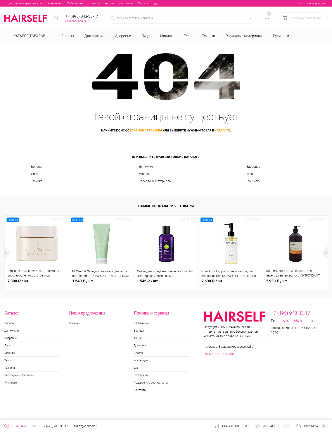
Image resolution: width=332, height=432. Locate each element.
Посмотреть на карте (219, 354)
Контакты (140, 390)
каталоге (222, 130)
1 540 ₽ (82, 281)
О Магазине (12, 3)
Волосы (36, 166)
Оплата (81, 3)
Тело (249, 174)
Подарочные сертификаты (151, 382)
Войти (297, 3)
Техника (36, 181)
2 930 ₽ (276, 281)
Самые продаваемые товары (166, 206)
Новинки (74, 323)
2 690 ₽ (211, 281)
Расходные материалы (155, 181)
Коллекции (99, 3)
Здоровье (253, 166)
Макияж (144, 174)
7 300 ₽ (17, 281)
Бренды (31, 3)
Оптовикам (132, 3)
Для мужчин (147, 166)
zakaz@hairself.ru (297, 320)
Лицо (34, 174)
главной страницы (146, 130)
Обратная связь (20, 426)
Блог (115, 3)
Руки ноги (253, 181)
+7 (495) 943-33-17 (81, 16)
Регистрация (316, 3)
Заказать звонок (76, 20)
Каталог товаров (28, 36)
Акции (47, 3)
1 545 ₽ (147, 281)
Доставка (63, 3)
